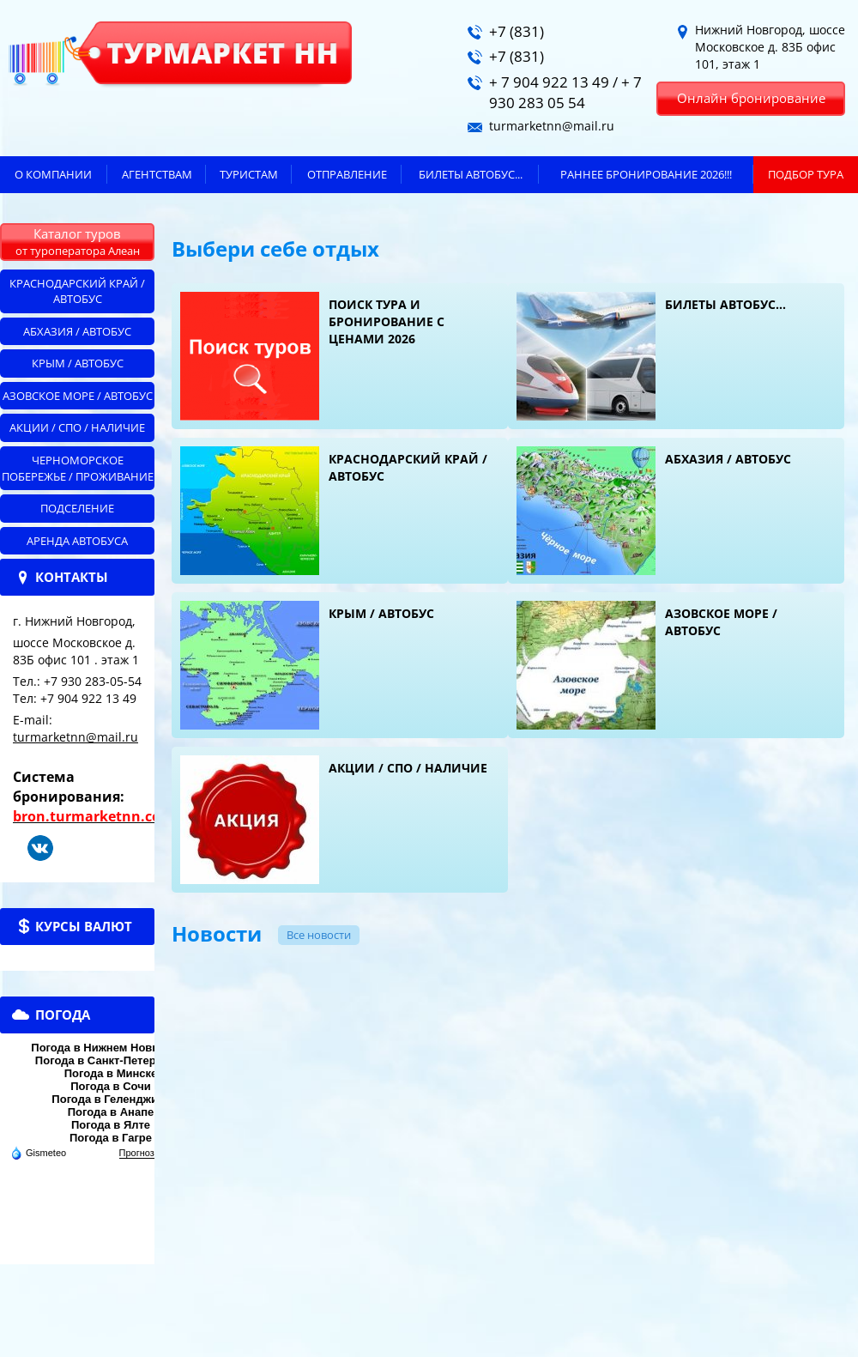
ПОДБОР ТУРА (805, 174)
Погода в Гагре (110, 1137)
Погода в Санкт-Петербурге (110, 1060)
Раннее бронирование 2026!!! (646, 174)
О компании (53, 174)
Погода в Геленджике (110, 1099)
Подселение (77, 508)
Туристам (249, 174)
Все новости (319, 934)
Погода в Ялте (110, 1124)
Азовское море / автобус (78, 395)
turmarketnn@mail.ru (75, 737)
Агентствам (157, 174)
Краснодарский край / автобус (77, 291)
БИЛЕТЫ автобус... (471, 174)
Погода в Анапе (111, 1112)
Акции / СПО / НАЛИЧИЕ (77, 427)
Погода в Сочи (110, 1086)
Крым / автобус (78, 363)
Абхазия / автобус (77, 331)
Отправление (347, 174)
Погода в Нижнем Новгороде (110, 1047)
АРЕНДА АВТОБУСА (77, 540)
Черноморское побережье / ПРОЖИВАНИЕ (78, 468)
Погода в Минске (111, 1073)
